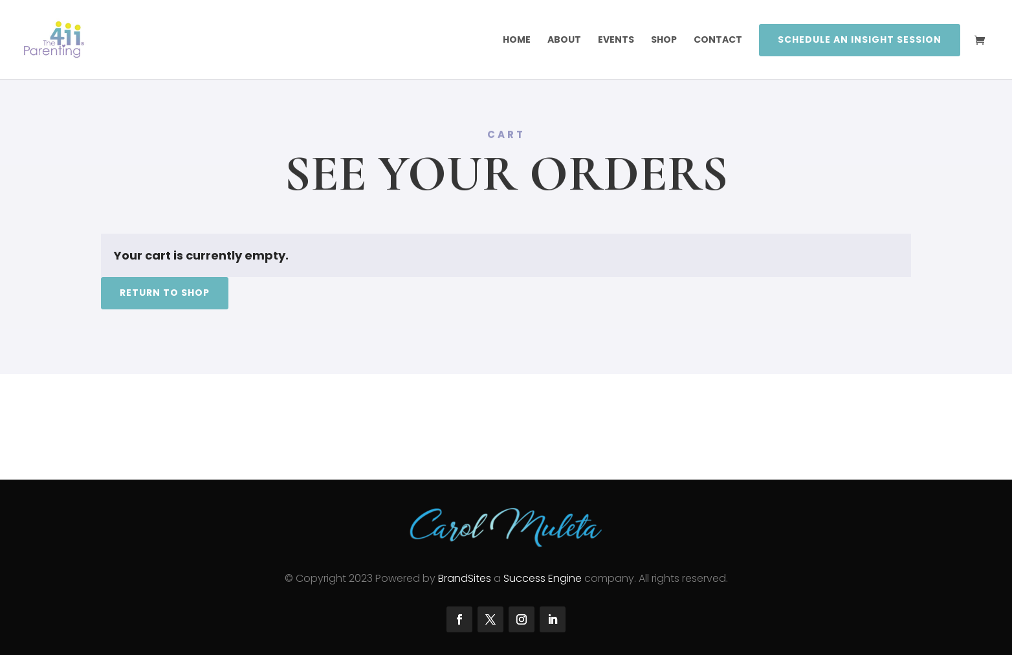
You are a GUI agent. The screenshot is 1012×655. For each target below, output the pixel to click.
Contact (718, 40)
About (564, 40)
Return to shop (165, 292)
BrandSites (464, 578)
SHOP (664, 40)
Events (616, 40)
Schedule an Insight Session (859, 39)
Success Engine (542, 578)
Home (517, 40)
